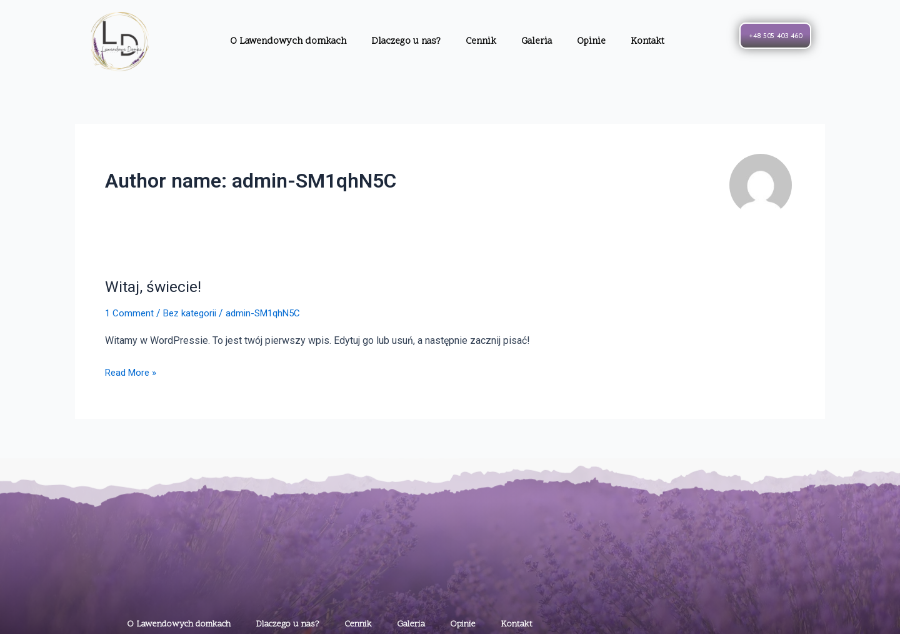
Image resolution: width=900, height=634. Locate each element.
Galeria (536, 41)
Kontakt (647, 41)
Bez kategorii (193, 313)
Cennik (481, 41)
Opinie (591, 41)
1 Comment (130, 313)
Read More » (133, 371)
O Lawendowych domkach (288, 41)
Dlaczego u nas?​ (406, 41)
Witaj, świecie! (155, 286)
